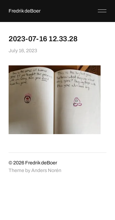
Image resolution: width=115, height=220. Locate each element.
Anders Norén (46, 170)
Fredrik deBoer (24, 10)
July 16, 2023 (23, 50)
